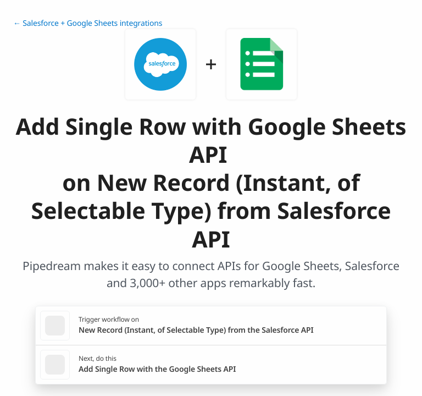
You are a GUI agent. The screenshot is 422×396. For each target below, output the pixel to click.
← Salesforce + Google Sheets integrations (87, 23)
